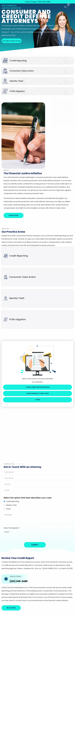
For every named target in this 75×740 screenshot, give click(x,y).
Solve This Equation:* (12, 528)
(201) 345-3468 (18, 579)
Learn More (13, 215)
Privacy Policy (50, 678)
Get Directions (60, 668)
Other (37, 400)
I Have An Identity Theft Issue (37, 393)
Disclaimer (58, 678)
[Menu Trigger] (68, 4)
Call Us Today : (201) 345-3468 (37, 2)
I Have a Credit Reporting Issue (37, 387)
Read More (11, 608)
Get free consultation (12, 41)
